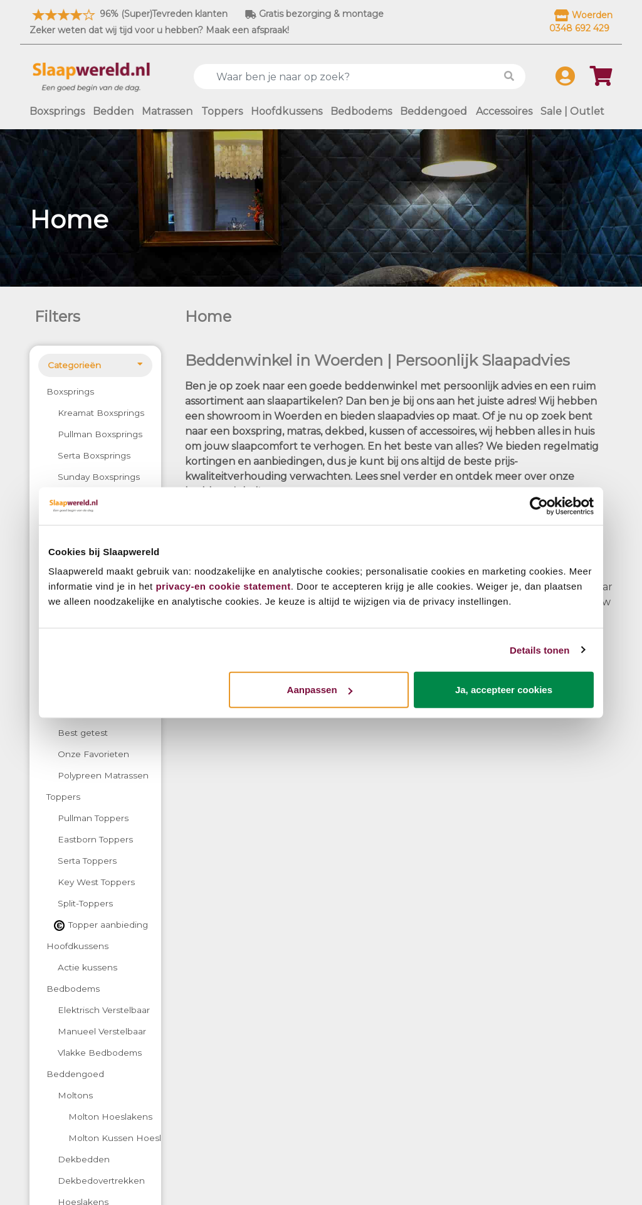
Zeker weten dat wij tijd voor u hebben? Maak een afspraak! (159, 30)
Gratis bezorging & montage (314, 13)
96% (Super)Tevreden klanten (128, 13)
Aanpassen (319, 689)
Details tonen (539, 649)
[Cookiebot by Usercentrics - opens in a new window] (539, 505)
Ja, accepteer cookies (503, 689)
